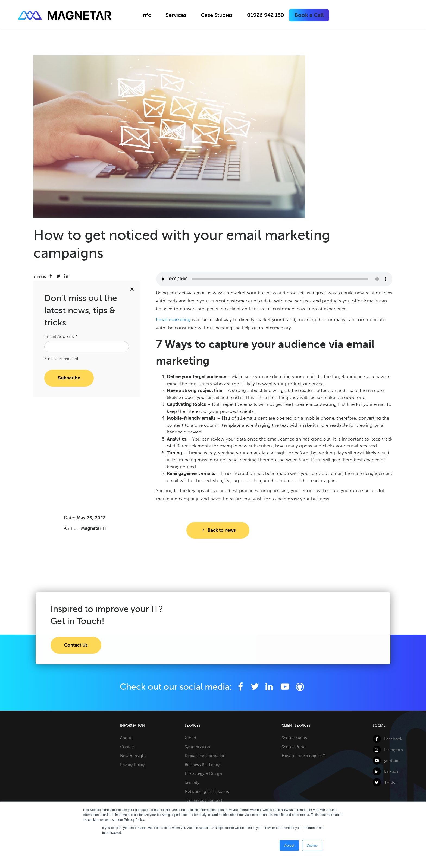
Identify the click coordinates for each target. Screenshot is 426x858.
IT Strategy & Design (203, 773)
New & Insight (133, 755)
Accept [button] (289, 845)
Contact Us (76, 645)
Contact (127, 746)
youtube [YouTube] (386, 760)
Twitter (385, 782)
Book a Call (309, 15)
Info (146, 15)
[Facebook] (240, 687)
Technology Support (203, 800)
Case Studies (217, 15)
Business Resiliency (202, 764)
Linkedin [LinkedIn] (386, 771)
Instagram (388, 750)
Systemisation (197, 746)
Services (176, 15)
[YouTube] (286, 687)
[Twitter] (255, 687)
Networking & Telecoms (207, 791)
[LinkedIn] (269, 687)
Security (192, 782)
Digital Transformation (205, 755)
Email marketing (173, 319)
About (125, 737)
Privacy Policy (132, 764)
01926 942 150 (265, 15)
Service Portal (294, 746)
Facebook (387, 739)
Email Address (60, 336)
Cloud (190, 737)
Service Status (294, 737)
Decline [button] (312, 845)
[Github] (300, 687)
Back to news (218, 530)
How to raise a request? (303, 755)
